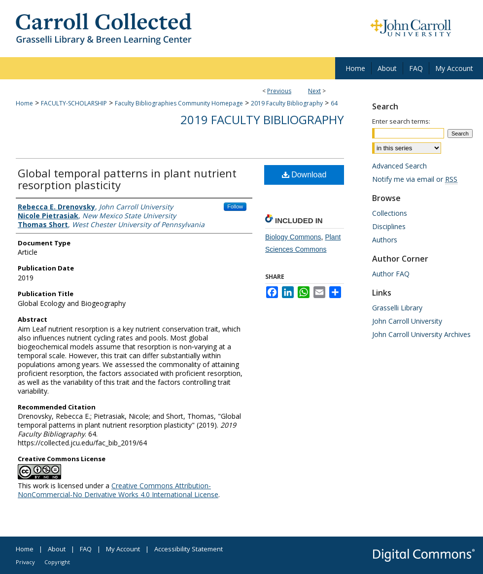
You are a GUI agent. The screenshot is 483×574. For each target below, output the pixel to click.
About (57, 548)
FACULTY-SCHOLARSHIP (74, 103)
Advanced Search (399, 165)
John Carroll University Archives (421, 334)
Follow (235, 206)
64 (334, 103)
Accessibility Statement (188, 548)
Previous (279, 91)
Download (304, 174)
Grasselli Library (397, 307)
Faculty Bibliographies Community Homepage (179, 103)
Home (24, 103)
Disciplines (389, 226)
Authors (384, 239)
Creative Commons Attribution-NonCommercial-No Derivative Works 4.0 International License (118, 490)
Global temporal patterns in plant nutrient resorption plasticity (127, 179)
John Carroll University (407, 321)
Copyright (57, 562)
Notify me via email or (414, 179)
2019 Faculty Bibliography (287, 103)
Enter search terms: (401, 121)
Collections (389, 213)
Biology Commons (293, 237)
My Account (123, 548)
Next (314, 91)
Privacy (25, 562)
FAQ (86, 548)
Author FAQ (391, 273)
